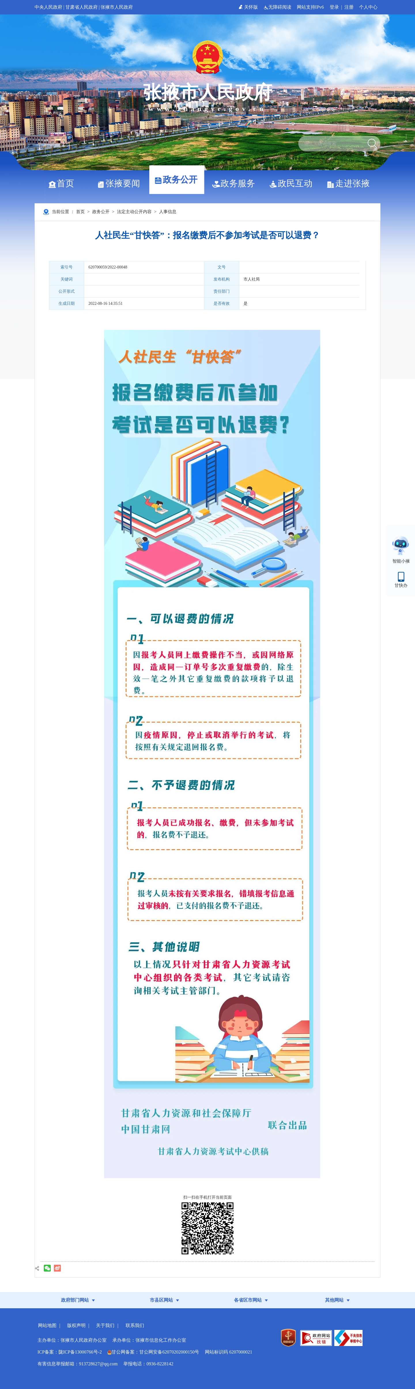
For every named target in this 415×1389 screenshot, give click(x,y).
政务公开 (178, 179)
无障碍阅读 (278, 7)
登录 (334, 7)
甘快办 (401, 585)
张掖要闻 (120, 183)
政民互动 (292, 183)
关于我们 (105, 1325)
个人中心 (368, 7)
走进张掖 (350, 183)
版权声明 (76, 1325)
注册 (349, 7)
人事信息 (167, 211)
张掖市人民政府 (117, 7)
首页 (63, 183)
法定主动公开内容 (134, 211)
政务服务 (235, 183)
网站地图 (47, 1325)
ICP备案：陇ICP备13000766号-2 (69, 1351)
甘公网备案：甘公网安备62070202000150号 (153, 1351)
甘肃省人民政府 (81, 7)
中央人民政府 (48, 7)
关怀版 (249, 7)
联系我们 (135, 1325)
